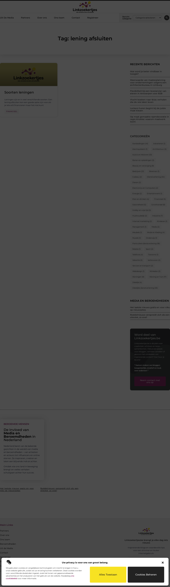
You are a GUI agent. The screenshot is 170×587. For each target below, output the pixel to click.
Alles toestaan (108, 574)
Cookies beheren (146, 574)
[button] (162, 562)
